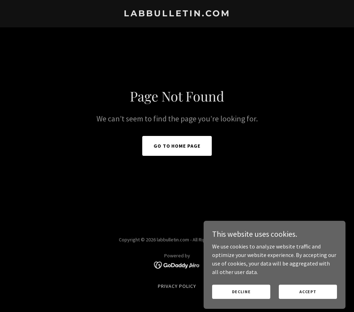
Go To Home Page (177, 146)
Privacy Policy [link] (177, 286)
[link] (177, 14)
